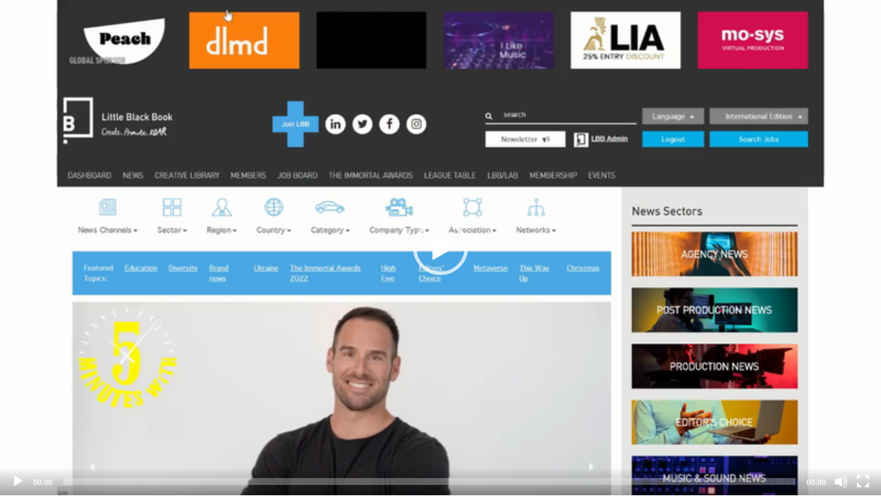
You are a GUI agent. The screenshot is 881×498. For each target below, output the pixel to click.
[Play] (18, 481)
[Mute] (841, 481)
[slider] (429, 481)
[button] (440, 247)
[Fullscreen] (863, 481)
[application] (440, 247)
